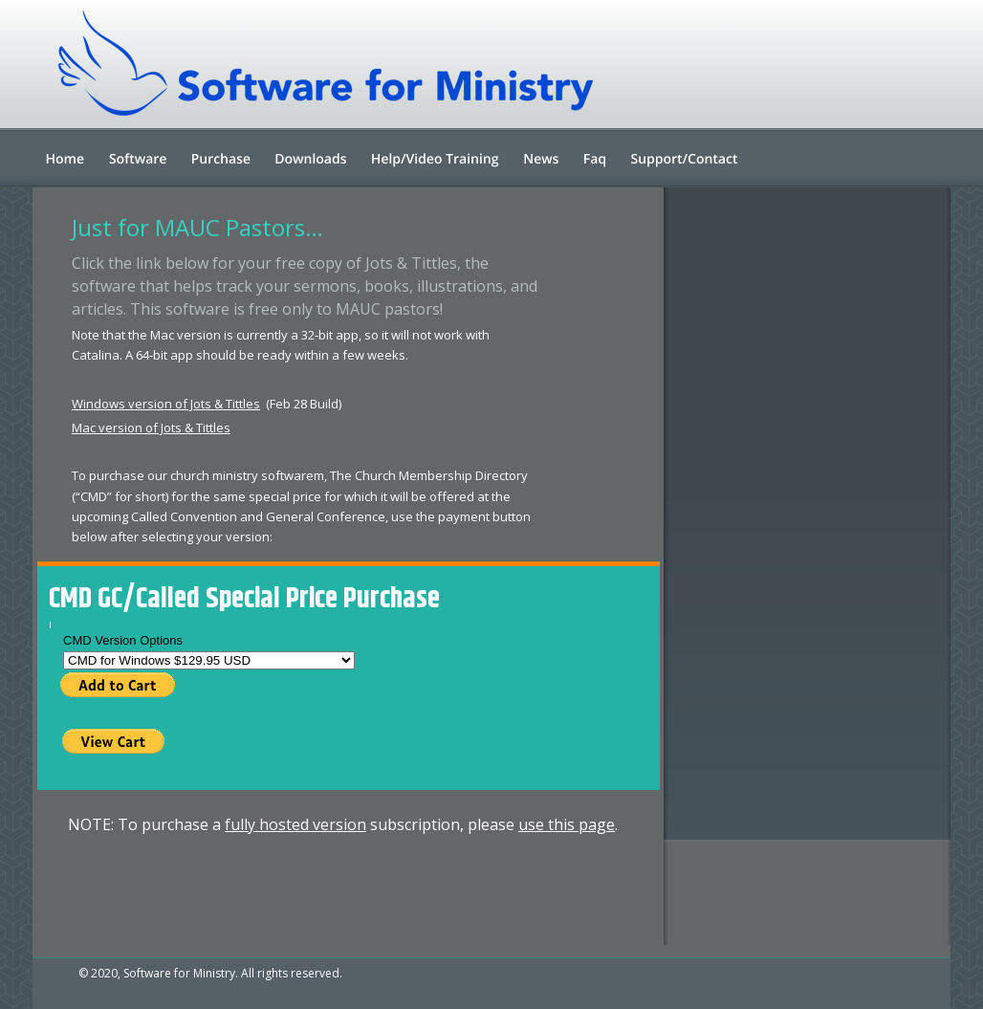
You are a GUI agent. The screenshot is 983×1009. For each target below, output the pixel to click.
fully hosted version (295, 824)
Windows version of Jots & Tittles (166, 403)
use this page (566, 824)
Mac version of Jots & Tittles (151, 427)
